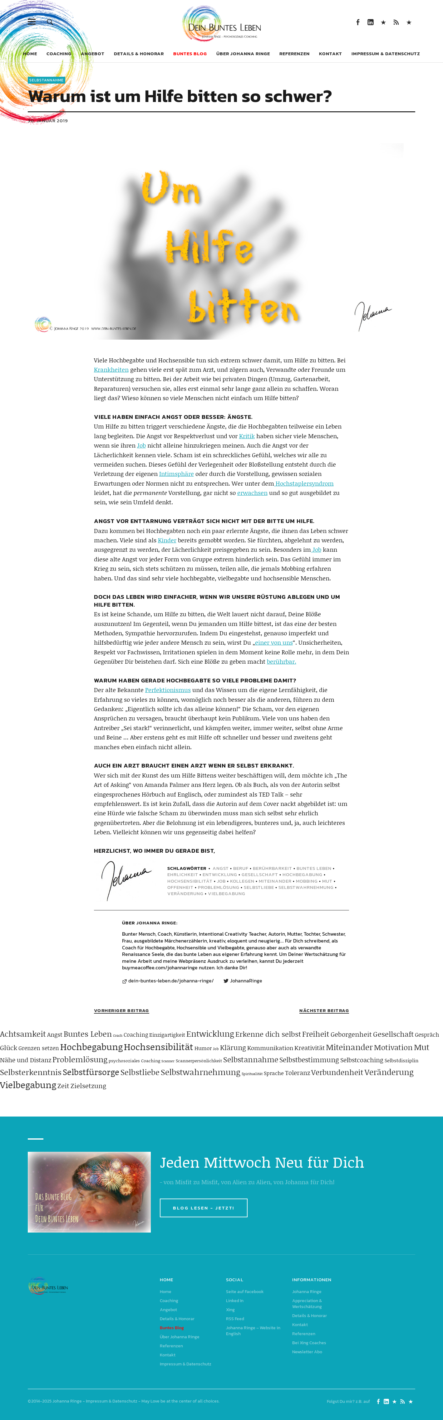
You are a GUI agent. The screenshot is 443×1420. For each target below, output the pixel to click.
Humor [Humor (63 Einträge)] (203, 1048)
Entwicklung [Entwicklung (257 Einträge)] (210, 1033)
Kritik (247, 436)
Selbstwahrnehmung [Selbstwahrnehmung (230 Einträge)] (200, 1072)
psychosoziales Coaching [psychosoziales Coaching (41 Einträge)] (134, 1060)
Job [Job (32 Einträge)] (216, 1048)
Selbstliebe (259, 887)
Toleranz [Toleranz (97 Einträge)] (297, 1072)
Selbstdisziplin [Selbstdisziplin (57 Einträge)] (402, 1060)
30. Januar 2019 (48, 120)
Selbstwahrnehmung (306, 887)
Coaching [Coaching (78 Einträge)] (136, 1034)
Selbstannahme (46, 80)
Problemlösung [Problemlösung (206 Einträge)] (79, 1059)
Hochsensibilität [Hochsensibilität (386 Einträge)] (158, 1046)
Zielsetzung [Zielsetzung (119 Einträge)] (88, 1085)
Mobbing (307, 880)
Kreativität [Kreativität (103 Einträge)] (309, 1047)
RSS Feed (396, 21)
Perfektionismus (168, 690)
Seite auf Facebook (358, 21)
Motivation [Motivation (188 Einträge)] (393, 1047)
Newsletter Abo (307, 1352)
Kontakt (330, 53)
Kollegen (242, 880)
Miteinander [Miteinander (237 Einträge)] (349, 1047)
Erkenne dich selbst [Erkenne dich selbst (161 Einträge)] (268, 1034)
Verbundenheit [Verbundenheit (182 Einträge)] (337, 1072)
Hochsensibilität (190, 880)
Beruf (241, 868)
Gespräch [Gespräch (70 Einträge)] (427, 1034)
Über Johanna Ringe (243, 53)
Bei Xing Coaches (309, 1343)
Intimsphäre (176, 473)
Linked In (370, 21)
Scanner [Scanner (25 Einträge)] (168, 1061)
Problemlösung (218, 887)
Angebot (93, 53)
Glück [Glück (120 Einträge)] (8, 1047)
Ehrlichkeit (182, 874)
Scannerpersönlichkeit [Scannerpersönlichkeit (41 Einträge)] (199, 1060)
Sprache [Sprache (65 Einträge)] (274, 1073)
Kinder (167, 540)
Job (141, 445)
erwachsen (252, 492)
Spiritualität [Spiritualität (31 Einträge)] (252, 1073)
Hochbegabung (302, 874)
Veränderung (185, 893)
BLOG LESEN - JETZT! (203, 1207)
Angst (221, 868)
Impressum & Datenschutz (386, 53)
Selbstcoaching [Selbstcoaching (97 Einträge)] (361, 1059)
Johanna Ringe (156, 922)
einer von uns (274, 642)
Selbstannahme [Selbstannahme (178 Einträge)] (250, 1059)
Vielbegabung (226, 893)
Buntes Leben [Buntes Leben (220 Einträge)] (88, 1033)
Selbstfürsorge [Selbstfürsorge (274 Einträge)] (91, 1072)
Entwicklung (220, 874)
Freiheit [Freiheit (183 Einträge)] (315, 1034)
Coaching (59, 53)
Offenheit (180, 887)
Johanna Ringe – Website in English (409, 21)
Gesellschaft (260, 874)
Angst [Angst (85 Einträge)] (54, 1034)
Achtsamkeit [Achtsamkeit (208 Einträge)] (23, 1033)
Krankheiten (111, 369)
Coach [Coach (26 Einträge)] (117, 1035)
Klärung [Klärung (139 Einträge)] (233, 1047)
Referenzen (294, 53)
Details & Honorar (139, 53)
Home (30, 53)
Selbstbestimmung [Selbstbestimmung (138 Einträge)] (309, 1059)
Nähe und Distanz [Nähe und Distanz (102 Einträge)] (25, 1059)
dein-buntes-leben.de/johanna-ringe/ (171, 980)
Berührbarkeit (272, 868)
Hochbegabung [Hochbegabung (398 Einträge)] (91, 1046)
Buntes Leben (314, 868)
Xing (383, 21)
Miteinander (275, 880)
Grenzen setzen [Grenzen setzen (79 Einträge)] (38, 1048)
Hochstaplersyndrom (304, 483)
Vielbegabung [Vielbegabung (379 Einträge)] (28, 1084)
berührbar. (281, 661)
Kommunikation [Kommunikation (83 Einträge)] (270, 1048)
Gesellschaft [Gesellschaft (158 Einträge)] (393, 1034)
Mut (327, 880)
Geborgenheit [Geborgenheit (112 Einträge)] (351, 1034)
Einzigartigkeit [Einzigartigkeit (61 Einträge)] (167, 1034)
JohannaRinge (246, 980)
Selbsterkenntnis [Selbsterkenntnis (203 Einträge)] (31, 1072)
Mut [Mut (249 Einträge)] (421, 1047)
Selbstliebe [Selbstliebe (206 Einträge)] (140, 1072)
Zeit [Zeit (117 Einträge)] (63, 1085)
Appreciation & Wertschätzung (307, 1303)
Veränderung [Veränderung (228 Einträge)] (389, 1072)
